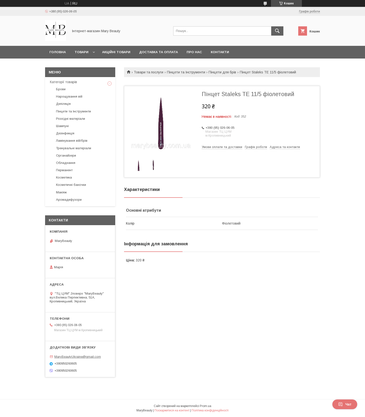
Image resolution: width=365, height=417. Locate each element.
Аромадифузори (69, 199)
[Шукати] (277, 31)
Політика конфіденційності (210, 410)
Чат (344, 404)
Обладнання (65, 163)
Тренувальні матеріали (73, 148)
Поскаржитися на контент (171, 410)
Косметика (64, 177)
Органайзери (66, 155)
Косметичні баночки (71, 185)
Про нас (194, 52)
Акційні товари (116, 52)
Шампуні (62, 126)
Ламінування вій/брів (71, 140)
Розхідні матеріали (70, 118)
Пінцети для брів (222, 72)
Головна (57, 52)
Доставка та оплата (158, 52)
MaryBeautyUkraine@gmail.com (77, 356)
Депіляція (63, 104)
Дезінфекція (65, 133)
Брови (61, 89)
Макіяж (61, 192)
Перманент (64, 170)
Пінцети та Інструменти (186, 72)
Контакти (220, 52)
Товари (81, 52)
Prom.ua (205, 406)
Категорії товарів (63, 82)
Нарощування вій (69, 96)
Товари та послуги (148, 72)
